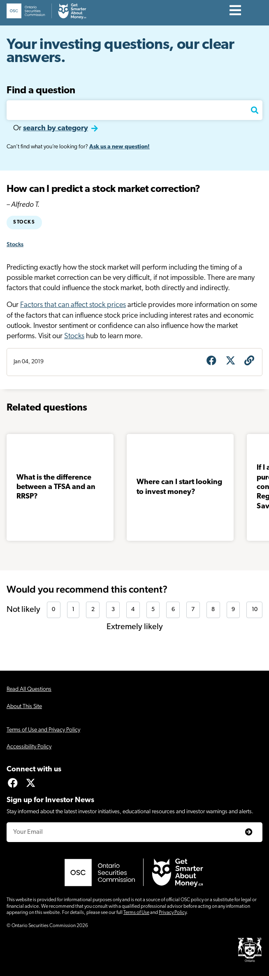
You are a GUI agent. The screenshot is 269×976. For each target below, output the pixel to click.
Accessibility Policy (29, 747)
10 (254, 610)
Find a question (41, 91)
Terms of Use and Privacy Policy (43, 730)
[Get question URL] (249, 362)
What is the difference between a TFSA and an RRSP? (55, 487)
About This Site (24, 707)
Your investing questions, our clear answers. (120, 52)
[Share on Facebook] (211, 362)
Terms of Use (136, 912)
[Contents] (236, 11)
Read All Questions (29, 689)
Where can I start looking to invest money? (179, 487)
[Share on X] (230, 362)
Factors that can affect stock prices (73, 305)
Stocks (24, 222)
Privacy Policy (172, 912)
